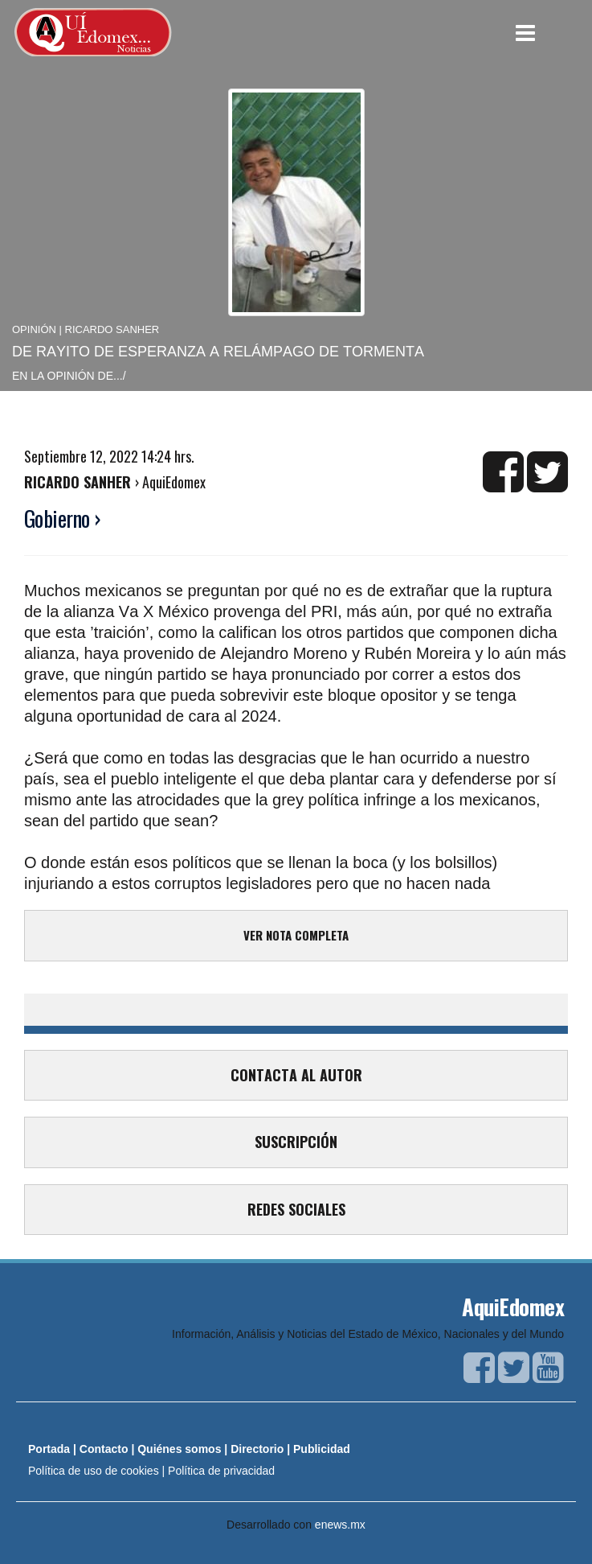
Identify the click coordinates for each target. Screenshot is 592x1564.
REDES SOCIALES (296, 1209)
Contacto (104, 1449)
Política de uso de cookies (93, 1470)
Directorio (257, 1449)
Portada (49, 1449)
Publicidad (321, 1449)
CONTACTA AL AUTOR (296, 1074)
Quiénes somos (179, 1449)
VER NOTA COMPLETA (296, 935)
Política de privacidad (221, 1470)
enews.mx (340, 1524)
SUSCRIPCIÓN (296, 1141)
